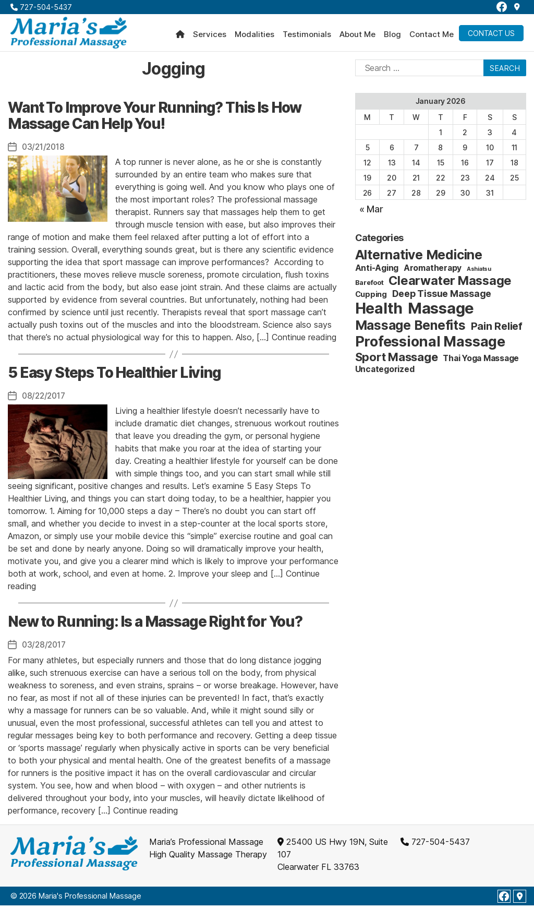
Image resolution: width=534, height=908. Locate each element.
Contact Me (431, 36)
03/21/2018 (44, 150)
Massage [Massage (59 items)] (441, 311)
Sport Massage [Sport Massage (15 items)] (396, 360)
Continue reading (304, 340)
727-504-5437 (41, 7)
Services (209, 36)
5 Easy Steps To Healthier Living (114, 376)
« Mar (371, 212)
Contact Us (491, 34)
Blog (392, 36)
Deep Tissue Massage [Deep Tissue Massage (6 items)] (441, 296)
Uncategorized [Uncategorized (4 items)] (385, 372)
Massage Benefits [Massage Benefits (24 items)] (410, 328)
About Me (357, 36)
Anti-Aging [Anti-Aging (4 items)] (377, 271)
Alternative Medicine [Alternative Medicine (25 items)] (418, 258)
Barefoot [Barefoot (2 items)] (369, 285)
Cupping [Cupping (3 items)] (371, 297)
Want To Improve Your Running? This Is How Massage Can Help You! (154, 118)
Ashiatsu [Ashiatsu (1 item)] (479, 272)
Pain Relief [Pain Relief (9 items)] (497, 329)
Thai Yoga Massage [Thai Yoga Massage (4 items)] (481, 361)
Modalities (254, 36)
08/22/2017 (45, 398)
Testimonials (307, 36)
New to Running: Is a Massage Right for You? (155, 625)
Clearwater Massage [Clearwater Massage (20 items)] (450, 283)
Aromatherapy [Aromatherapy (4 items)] (433, 271)
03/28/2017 (45, 647)
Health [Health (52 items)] (379, 311)
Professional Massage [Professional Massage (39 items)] (430, 344)
